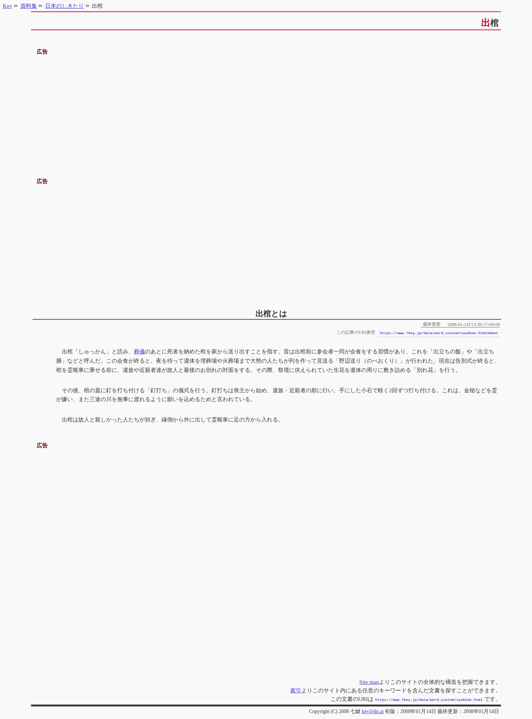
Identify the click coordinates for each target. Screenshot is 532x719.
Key (7, 6)
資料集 (28, 6)
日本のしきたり (64, 6)
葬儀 (139, 351)
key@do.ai (372, 710)
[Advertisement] (266, 108)
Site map (369, 682)
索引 (295, 690)
